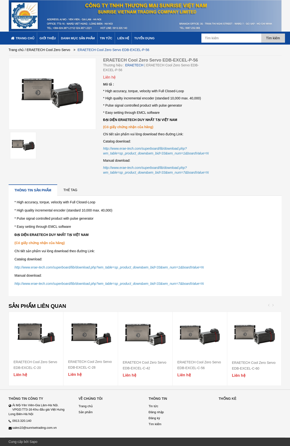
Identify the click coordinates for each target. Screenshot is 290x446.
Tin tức (153, 406)
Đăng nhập (156, 412)
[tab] (33, 190)
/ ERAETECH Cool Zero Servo (47, 50)
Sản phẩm (86, 412)
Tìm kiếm (155, 424)
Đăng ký (154, 418)
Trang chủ (16, 50)
